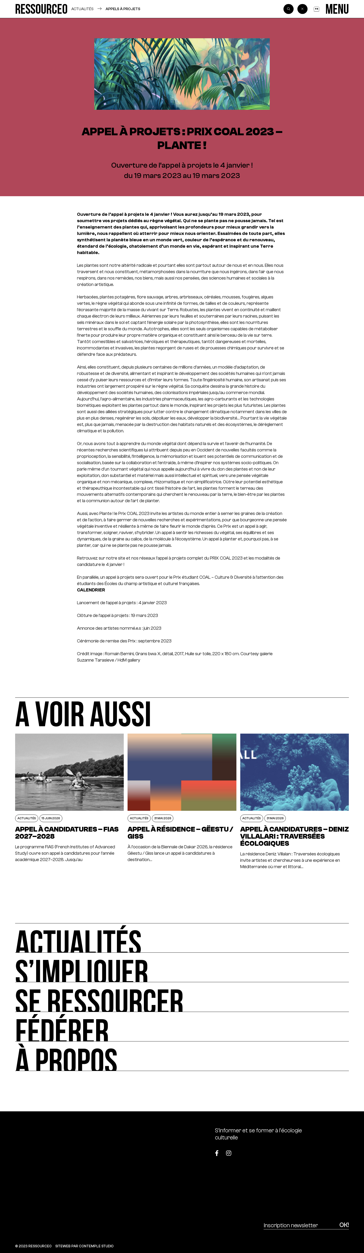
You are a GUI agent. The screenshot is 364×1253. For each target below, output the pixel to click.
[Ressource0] (41, 9)
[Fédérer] (182, 1026)
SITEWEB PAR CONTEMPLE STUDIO (84, 1246)
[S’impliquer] (182, 967)
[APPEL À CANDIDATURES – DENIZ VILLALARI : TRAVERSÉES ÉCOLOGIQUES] (294, 802)
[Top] (325, 1150)
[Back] (302, 9)
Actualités (82, 9)
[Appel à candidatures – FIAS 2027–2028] (69, 802)
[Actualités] (182, 938)
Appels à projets (123, 9)
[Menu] (337, 9)
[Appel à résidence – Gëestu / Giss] (182, 802)
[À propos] (182, 1056)
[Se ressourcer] (182, 997)
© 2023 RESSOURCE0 (33, 1246)
